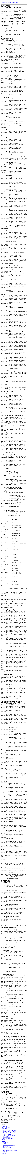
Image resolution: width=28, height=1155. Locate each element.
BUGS (3, 850)
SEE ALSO (5, 1111)
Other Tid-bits (7, 674)
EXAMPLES (5, 881)
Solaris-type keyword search (12, 1060)
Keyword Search (8, 974)
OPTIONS (5, 97)
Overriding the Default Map (12, 487)
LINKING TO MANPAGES (11, 702)
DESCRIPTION (7, 39)
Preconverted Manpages (11, 916)
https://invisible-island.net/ (7, 2)
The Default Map (8, 510)
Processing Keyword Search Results (15, 1036)
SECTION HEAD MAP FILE (12, 416)
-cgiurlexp (6, 950)
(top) (3, 1124)
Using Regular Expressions (12, 610)
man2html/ (16, 2)
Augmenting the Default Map (12, 455)
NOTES (4, 782)
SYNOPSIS (5, 6)
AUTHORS (5, 1092)
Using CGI (6, 882)
